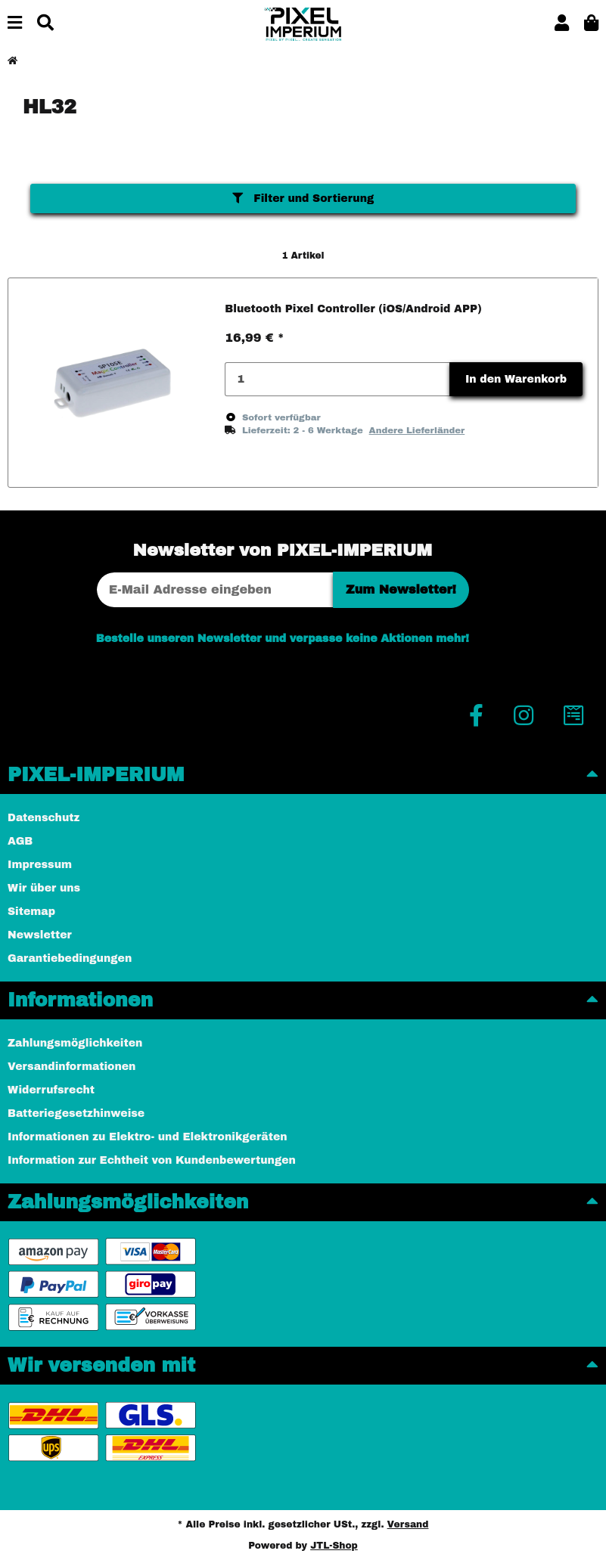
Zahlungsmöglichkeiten (75, 1043)
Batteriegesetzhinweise (76, 1113)
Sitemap (31, 911)
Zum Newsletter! (401, 589)
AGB (20, 841)
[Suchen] (45, 23)
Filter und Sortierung (303, 198)
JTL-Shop (334, 1545)
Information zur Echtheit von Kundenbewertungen (152, 1160)
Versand (408, 1524)
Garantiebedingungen (70, 958)
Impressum (40, 864)
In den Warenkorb (516, 379)
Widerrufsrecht (51, 1090)
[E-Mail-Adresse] (215, 590)
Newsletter (40, 935)
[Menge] (337, 379)
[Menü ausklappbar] (15, 23)
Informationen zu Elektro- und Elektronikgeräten (147, 1137)
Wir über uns (44, 888)
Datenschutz (43, 817)
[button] (562, 23)
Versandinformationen (71, 1066)
